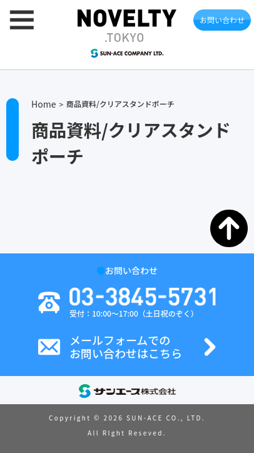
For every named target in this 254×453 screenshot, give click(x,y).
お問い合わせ (222, 19)
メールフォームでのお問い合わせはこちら (125, 346)
